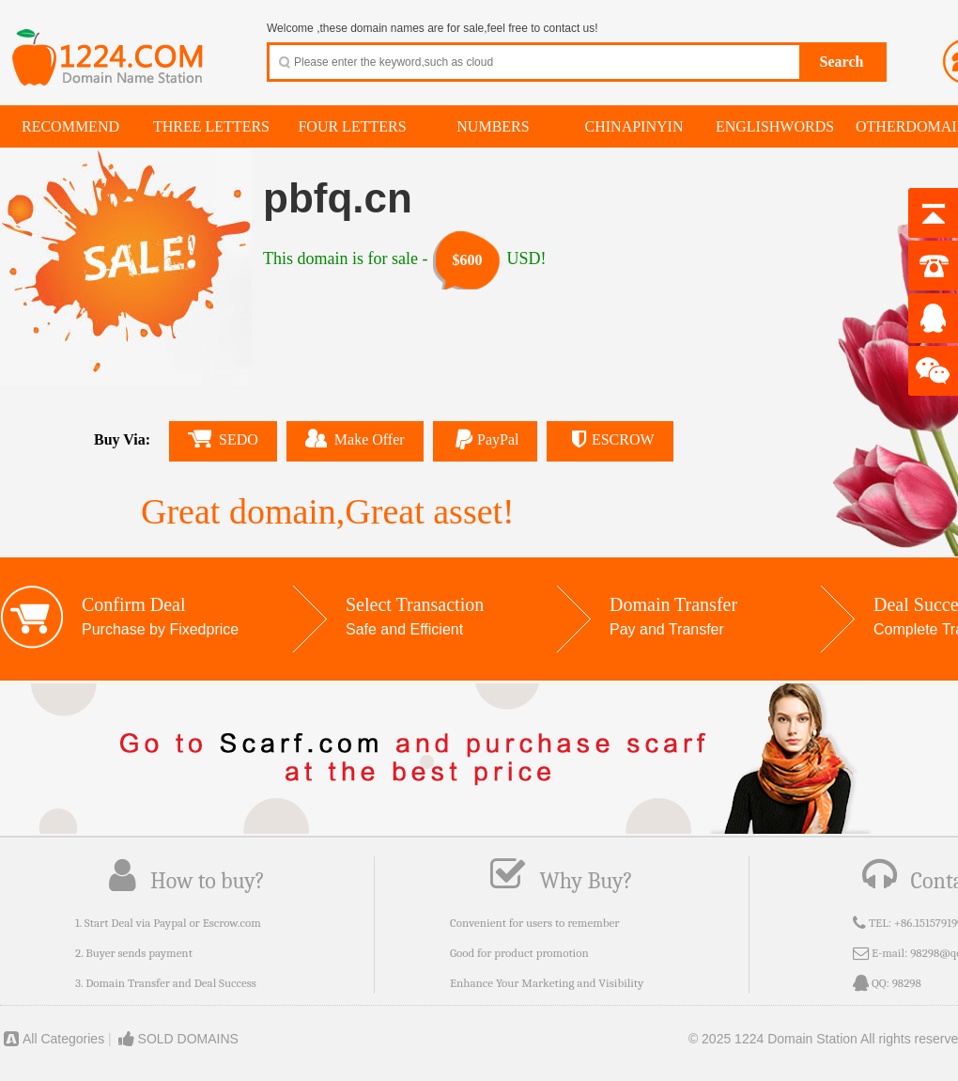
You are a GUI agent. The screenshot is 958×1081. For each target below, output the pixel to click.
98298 (906, 983)
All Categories (52, 1038)
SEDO (223, 438)
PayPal (485, 439)
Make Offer (355, 438)
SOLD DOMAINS (177, 1038)
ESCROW (609, 439)
